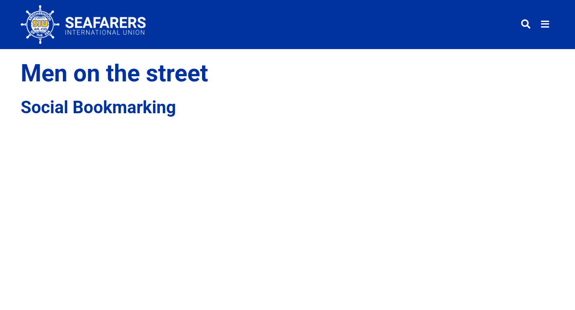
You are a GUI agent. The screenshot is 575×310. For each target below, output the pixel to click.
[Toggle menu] (545, 24)
